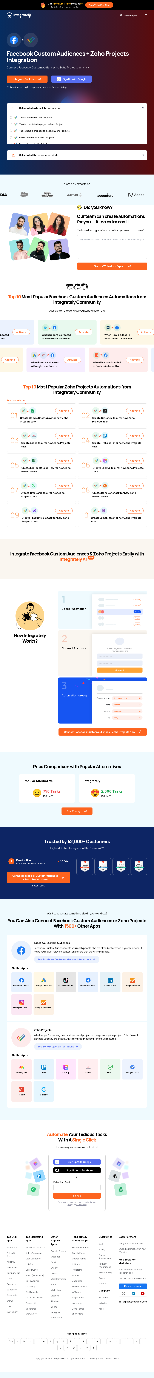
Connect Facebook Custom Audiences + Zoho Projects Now (103, 734)
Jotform (76, 1266)
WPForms (76, 1294)
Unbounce (77, 1283)
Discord (55, 1298)
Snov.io (10, 1303)
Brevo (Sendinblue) (35, 1278)
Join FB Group (133, 1288)
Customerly (12, 1314)
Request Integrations (105, 1268)
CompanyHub (13, 1275)
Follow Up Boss (11, 1257)
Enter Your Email (62, 1184)
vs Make (103, 1305)
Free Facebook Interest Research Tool (130, 1274)
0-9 (11, 1343)
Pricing (102, 1252)
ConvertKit (31, 1305)
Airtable (55, 1303)
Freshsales (12, 1270)
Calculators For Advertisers (132, 1281)
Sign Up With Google (71, 79)
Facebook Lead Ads (35, 1250)
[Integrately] (19, 15)
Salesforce (12, 1250)
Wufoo (75, 1278)
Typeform (77, 1272)
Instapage (77, 1305)
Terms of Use (81, 1207)
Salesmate (12, 1297)
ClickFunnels (32, 1294)
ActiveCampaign (34, 1255)
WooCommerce (58, 1281)
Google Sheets (58, 1253)
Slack (53, 1287)
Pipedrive (11, 1286)
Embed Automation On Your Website (132, 1253)
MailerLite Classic (34, 1300)
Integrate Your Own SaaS (131, 1246)
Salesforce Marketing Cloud (34, 1313)
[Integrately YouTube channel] (142, 1296)
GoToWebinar (32, 1283)
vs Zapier (103, 1300)
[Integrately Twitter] (123, 1296)
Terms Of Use (112, 1361)
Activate (22, 332)
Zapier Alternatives (105, 1259)
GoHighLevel (32, 1272)
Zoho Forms (78, 1311)
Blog (101, 1246)
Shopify (54, 1270)
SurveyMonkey (79, 1289)
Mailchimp (30, 1289)
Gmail (53, 1265)
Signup (102, 1280)
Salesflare (12, 1292)
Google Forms (79, 1261)
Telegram (55, 1315)
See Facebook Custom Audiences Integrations (67, 962)
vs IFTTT (103, 1311)
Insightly (11, 1264)
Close (9, 1281)
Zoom (54, 1309)
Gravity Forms (79, 1255)
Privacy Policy (96, 1361)
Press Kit (103, 1286)
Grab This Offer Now (99, 5)
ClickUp (54, 1276)
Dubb (9, 1309)
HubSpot (30, 1266)
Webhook (55, 1259)
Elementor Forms (80, 1250)
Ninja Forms (78, 1300)
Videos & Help (105, 1275)
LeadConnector (33, 1261)
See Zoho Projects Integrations (58, 1049)
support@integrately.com (133, 1304)
